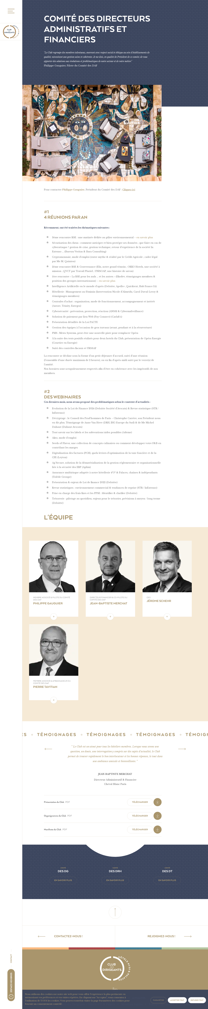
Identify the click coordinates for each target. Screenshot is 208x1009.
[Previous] (48, 749)
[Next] (182, 749)
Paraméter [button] (158, 1000)
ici (133, 189)
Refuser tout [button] (197, 1000)
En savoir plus (63, 880)
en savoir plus (144, 237)
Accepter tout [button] (177, 1000)
